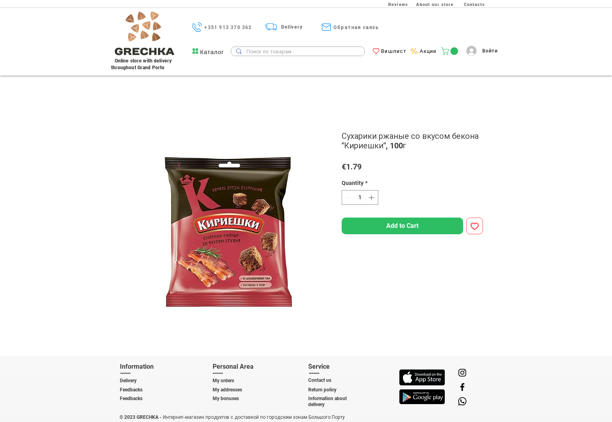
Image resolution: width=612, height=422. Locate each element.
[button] (212, 51)
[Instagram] (462, 373)
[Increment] (372, 197)
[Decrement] (348, 197)
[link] (450, 51)
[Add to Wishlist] (474, 226)
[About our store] (436, 4)
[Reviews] (399, 4)
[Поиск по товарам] (297, 51)
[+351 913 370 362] (229, 27)
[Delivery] (293, 26)
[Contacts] (475, 4)
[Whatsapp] (462, 401)
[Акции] (429, 51)
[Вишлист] (395, 51)
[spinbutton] (360, 197)
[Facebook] (462, 387)
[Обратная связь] (357, 27)
